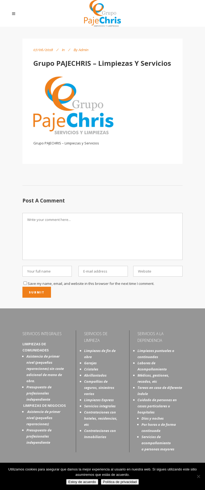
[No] (198, 476)
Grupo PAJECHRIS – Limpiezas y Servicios (102, 63)
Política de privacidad (120, 482)
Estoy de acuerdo (82, 482)
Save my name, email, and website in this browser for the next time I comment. (91, 283)
